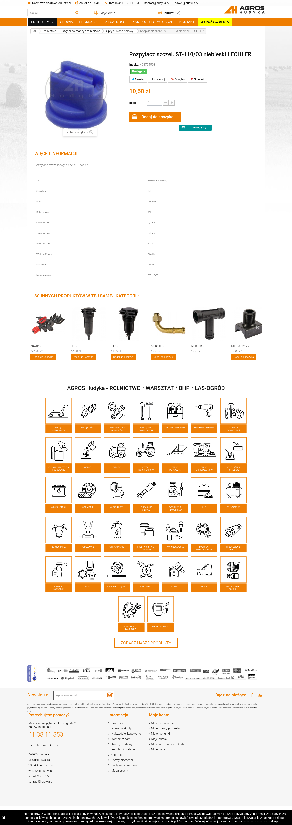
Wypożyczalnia (215, 22)
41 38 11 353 (130, 3)
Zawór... (35, 346)
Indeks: (134, 64)
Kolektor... (197, 346)
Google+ (178, 79)
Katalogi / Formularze (152, 22)
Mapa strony (119, 770)
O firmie (116, 755)
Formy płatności (122, 760)
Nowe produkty (121, 728)
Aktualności (114, 22)
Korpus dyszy (240, 346)
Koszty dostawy (121, 744)
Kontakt (186, 22)
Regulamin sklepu (123, 749)
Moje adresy (159, 739)
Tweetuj (138, 79)
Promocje (88, 22)
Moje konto (159, 715)
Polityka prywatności (125, 765)
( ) (172, 13)
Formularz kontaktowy (43, 745)
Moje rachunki (160, 733)
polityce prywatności (256, 821)
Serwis (66, 22)
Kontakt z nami (121, 739)
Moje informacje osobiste (168, 744)
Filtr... (74, 346)
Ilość (132, 103)
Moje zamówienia (162, 723)
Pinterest (197, 79)
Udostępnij (157, 79)
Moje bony (158, 749)
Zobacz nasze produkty (146, 643)
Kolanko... (157, 346)
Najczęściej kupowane (126, 733)
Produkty (40, 22)
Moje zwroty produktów (166, 728)
